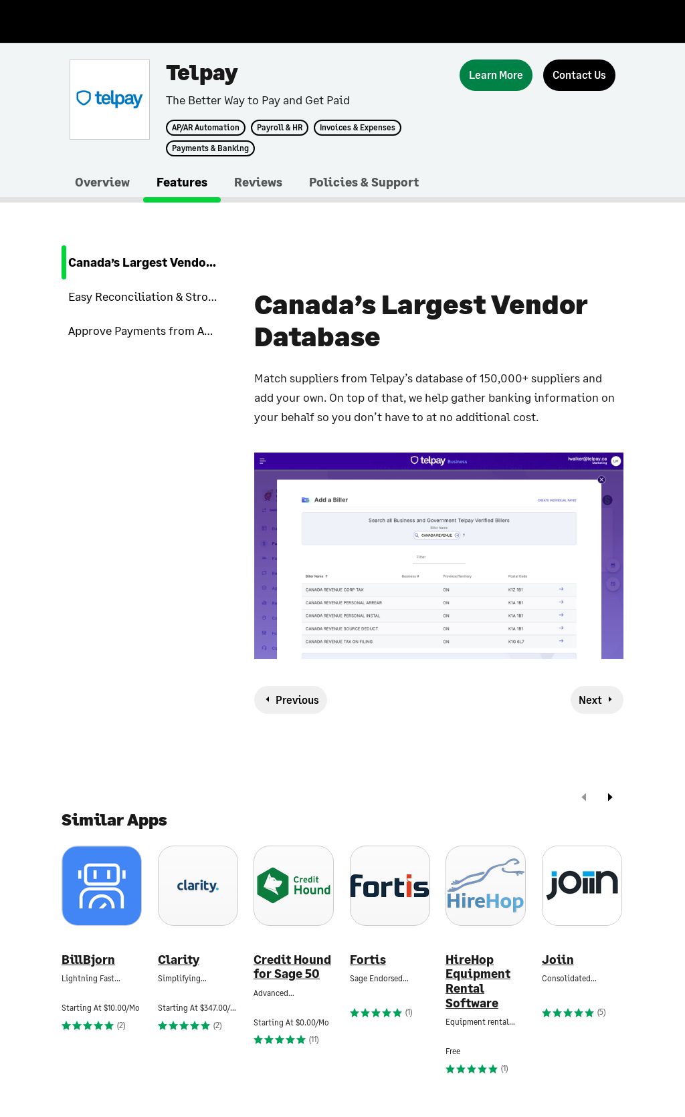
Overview (102, 181)
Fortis (368, 960)
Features (182, 181)
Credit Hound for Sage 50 (292, 967)
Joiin (558, 960)
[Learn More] (496, 75)
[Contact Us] (579, 75)
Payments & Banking (210, 148)
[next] (610, 798)
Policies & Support (364, 181)
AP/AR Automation (205, 128)
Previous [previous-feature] (297, 699)
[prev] (584, 798)
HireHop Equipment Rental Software (478, 981)
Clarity (178, 960)
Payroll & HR (279, 128)
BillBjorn (88, 960)
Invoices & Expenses (357, 128)
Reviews (258, 181)
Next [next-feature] (590, 699)
